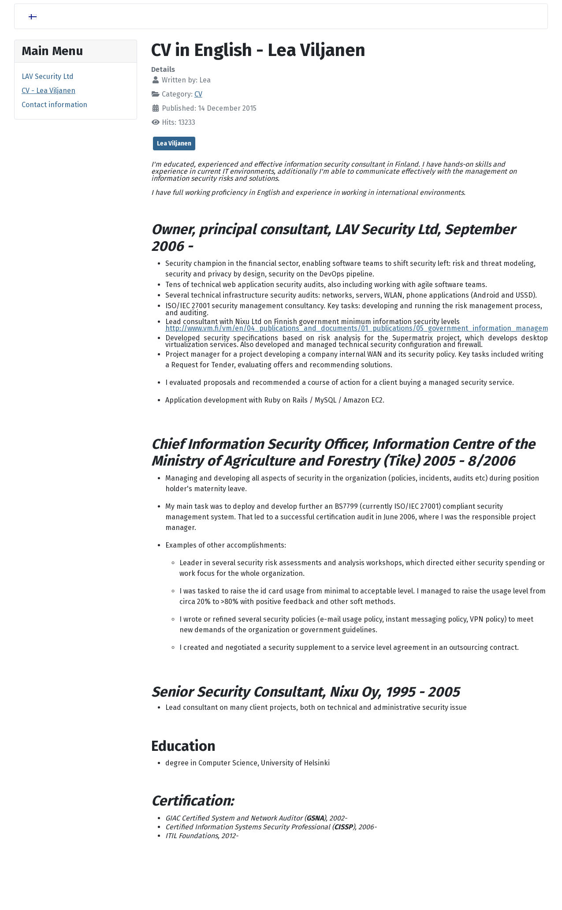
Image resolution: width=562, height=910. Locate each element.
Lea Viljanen (174, 143)
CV (198, 94)
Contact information (54, 105)
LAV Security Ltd (48, 76)
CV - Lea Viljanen (48, 90)
